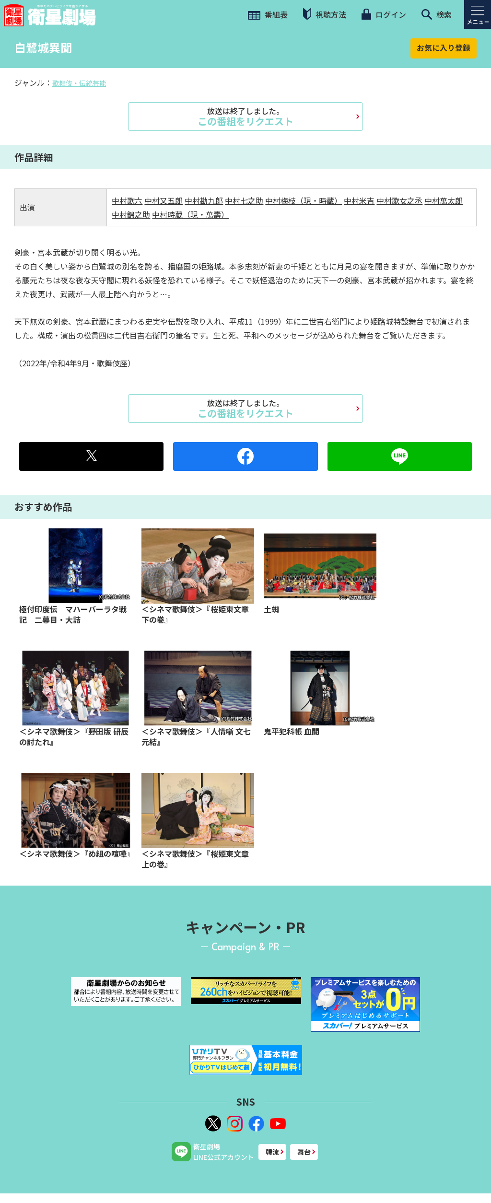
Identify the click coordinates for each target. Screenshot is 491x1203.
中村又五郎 (163, 200)
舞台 (304, 1151)
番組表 (268, 14)
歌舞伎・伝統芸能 (79, 83)
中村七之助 (244, 200)
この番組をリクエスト (245, 116)
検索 (436, 14)
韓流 (272, 1151)
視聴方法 (324, 14)
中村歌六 (127, 200)
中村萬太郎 (443, 200)
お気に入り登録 (443, 47)
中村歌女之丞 (399, 200)
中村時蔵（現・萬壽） (190, 214)
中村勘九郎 (204, 200)
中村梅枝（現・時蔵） (303, 200)
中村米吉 (359, 200)
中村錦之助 (131, 214)
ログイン (384, 14)
